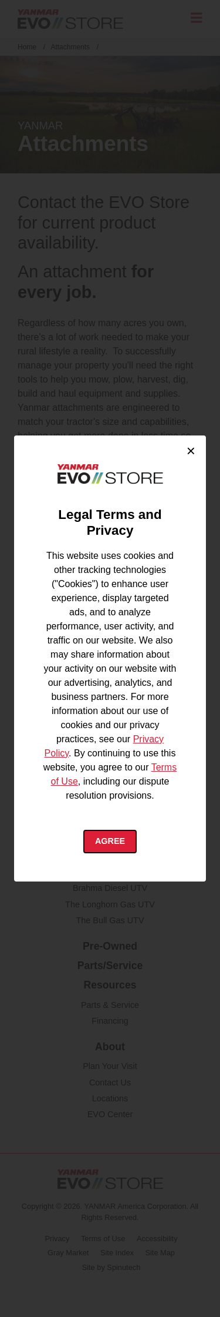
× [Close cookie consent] (191, 451)
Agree (110, 841)
